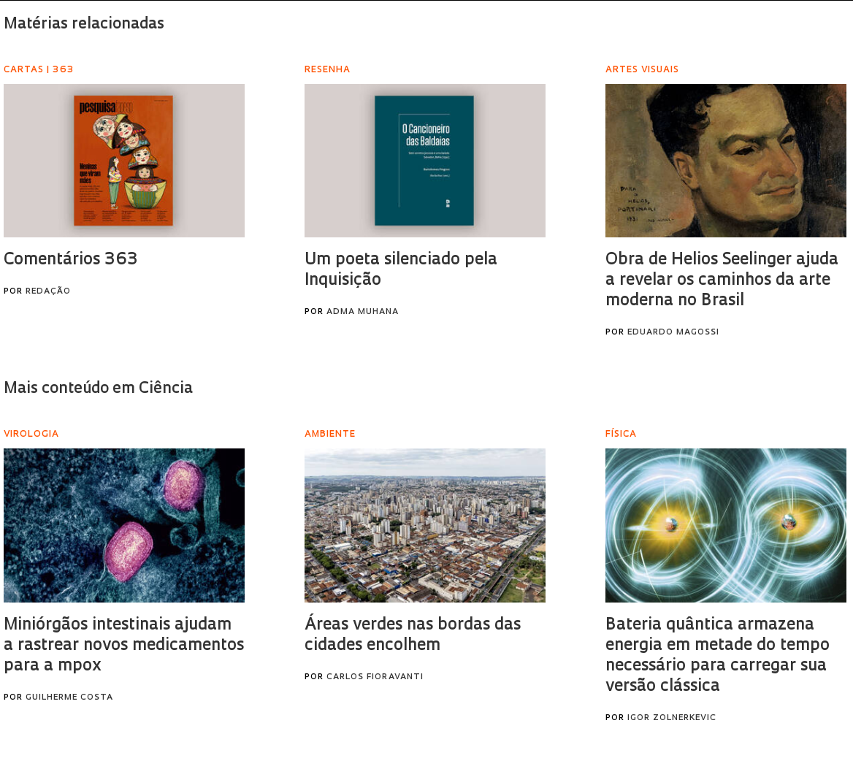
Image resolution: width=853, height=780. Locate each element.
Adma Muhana (362, 312)
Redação (48, 292)
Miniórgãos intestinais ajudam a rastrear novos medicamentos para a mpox (124, 646)
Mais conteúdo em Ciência (98, 389)
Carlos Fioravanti (375, 677)
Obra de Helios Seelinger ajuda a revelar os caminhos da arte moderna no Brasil (721, 281)
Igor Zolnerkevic (671, 718)
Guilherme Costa (69, 698)
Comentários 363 (70, 260)
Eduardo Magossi (673, 333)
